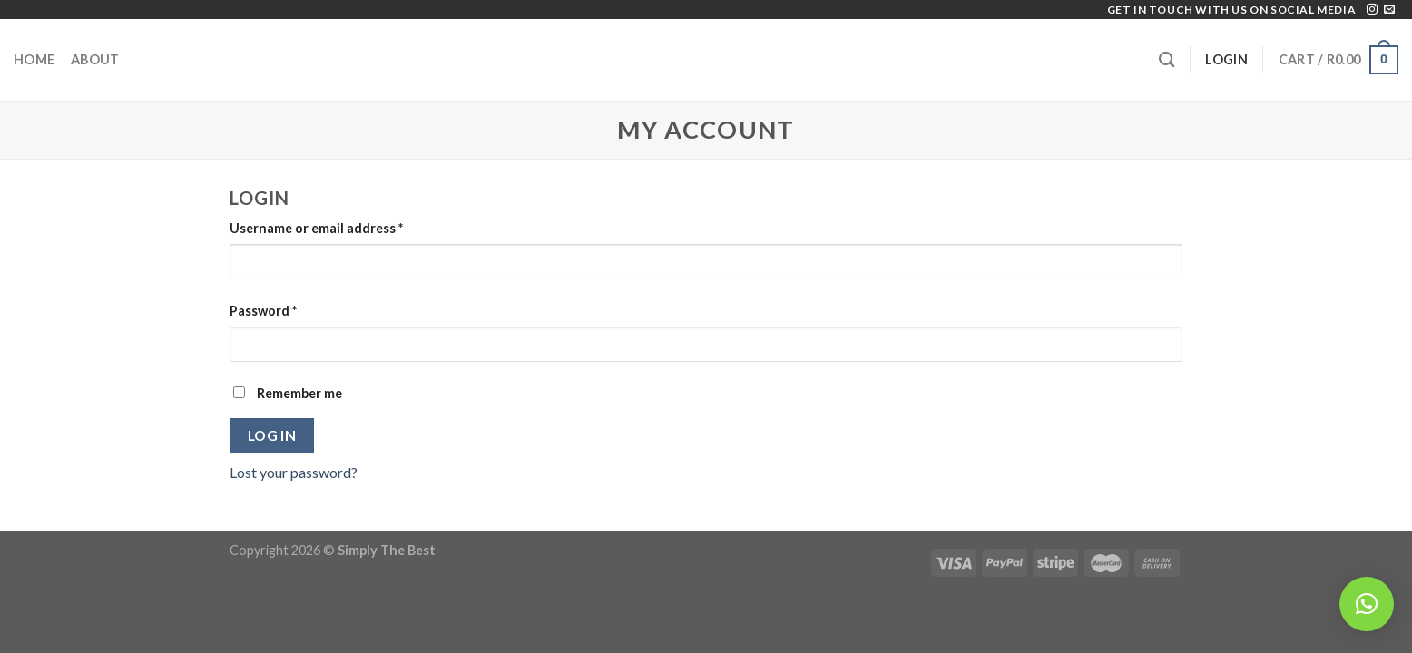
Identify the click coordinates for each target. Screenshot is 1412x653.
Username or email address (316, 228)
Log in (272, 435)
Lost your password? (294, 472)
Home (34, 59)
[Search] (1166, 60)
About (95, 59)
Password (263, 310)
